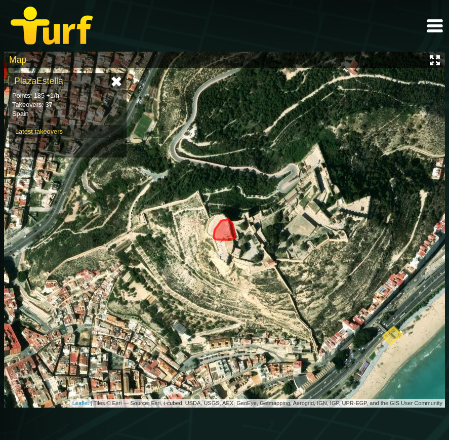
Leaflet (80, 403)
